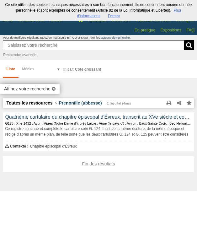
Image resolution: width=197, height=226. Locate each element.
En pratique (145, 30)
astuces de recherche (115, 37)
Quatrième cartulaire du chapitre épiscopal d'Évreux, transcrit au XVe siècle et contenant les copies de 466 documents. (98, 117)
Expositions (171, 30)
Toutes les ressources (29, 102)
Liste (10, 69)
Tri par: (81, 69)
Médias (28, 69)
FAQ (190, 30)
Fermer (114, 16)
